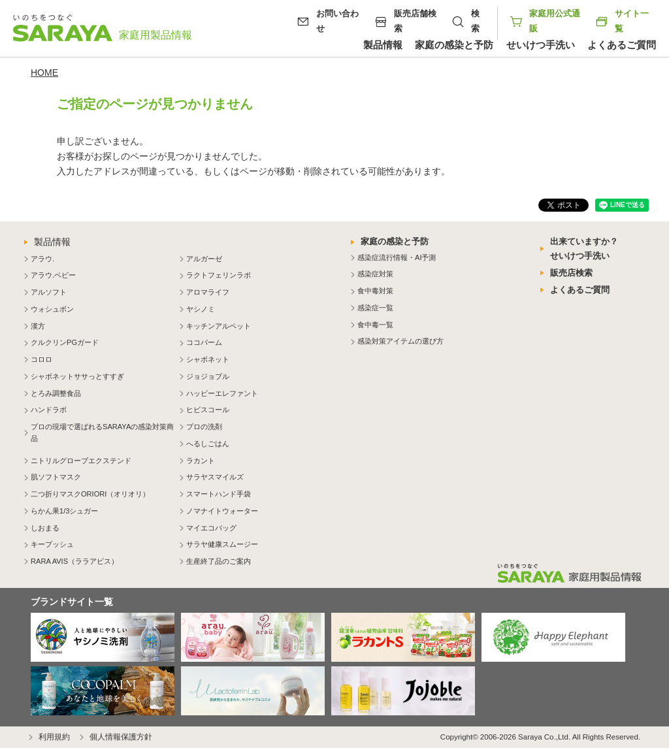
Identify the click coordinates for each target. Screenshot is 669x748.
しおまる (45, 528)
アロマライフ (207, 292)
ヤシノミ (200, 309)
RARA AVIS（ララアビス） (74, 561)
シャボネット (207, 359)
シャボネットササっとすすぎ (77, 376)
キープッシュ (52, 544)
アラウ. (42, 259)
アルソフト (49, 292)
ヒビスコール (207, 410)
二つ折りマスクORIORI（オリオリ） (90, 494)
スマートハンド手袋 (218, 494)
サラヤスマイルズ (215, 477)
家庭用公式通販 (554, 20)
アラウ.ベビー (53, 275)
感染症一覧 (375, 308)
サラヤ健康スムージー (222, 544)
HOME (44, 72)
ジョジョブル (207, 376)
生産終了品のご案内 (218, 561)
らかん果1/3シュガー (64, 511)
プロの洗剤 (204, 427)
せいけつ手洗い (540, 45)
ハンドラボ (49, 410)
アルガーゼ (204, 259)
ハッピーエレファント (222, 393)
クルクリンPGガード (65, 342)
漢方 (38, 326)
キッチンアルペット (218, 326)
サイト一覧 (622, 20)
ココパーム (204, 342)
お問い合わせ (337, 20)
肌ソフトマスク (56, 477)
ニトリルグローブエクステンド (81, 460)
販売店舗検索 (415, 20)
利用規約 (54, 736)
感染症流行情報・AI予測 (396, 257)
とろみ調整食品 (56, 393)
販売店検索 (571, 273)
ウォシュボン (52, 309)
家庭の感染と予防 (454, 45)
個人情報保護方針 (121, 736)
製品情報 (382, 45)
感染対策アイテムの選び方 (400, 341)
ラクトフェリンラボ (218, 275)
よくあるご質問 (621, 45)
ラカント (200, 460)
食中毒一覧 (375, 325)
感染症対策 (375, 274)
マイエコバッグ (211, 528)
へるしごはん (207, 443)
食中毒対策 (375, 291)
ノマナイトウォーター (222, 511)
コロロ (41, 359)
